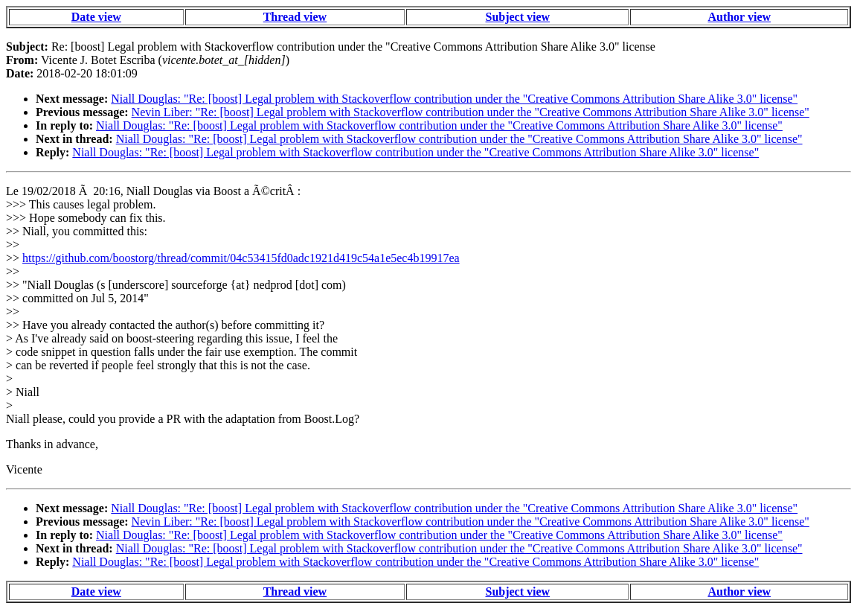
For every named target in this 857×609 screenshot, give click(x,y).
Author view (739, 16)
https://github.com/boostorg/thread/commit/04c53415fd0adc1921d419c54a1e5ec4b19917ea (241, 258)
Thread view (295, 16)
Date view (96, 16)
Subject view (517, 16)
